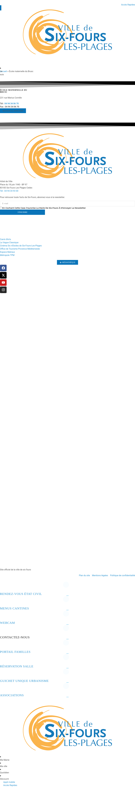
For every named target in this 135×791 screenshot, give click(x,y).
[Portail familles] (3, 644)
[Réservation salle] (3, 659)
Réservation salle (16, 666)
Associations (12, 695)
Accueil (3, 71)
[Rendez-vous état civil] (3, 586)
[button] (13, 110)
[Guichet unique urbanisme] (3, 673)
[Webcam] (3, 615)
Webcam (7, 622)
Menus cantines (14, 608)
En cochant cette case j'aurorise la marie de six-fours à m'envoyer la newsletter (44, 208)
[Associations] (3, 688)
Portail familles (15, 651)
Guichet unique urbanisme (24, 681)
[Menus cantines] (3, 601)
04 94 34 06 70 (11, 103)
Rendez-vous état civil (21, 594)
